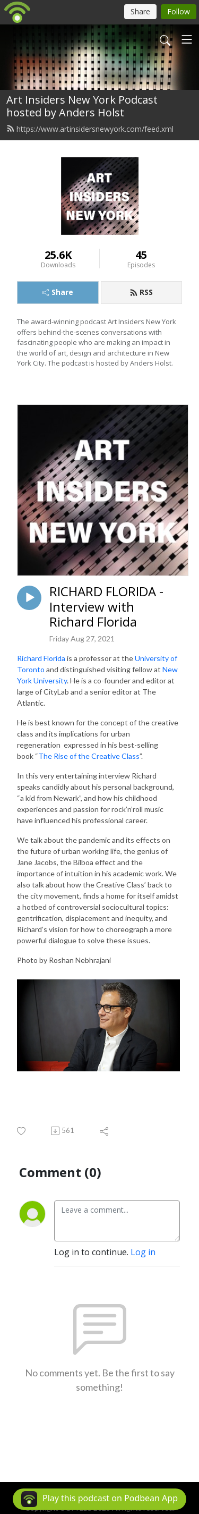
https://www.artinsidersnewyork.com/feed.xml (90, 129)
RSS (141, 292)
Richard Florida (41, 658)
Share (57, 292)
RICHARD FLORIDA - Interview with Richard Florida (106, 607)
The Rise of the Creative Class (89, 755)
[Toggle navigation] (187, 39)
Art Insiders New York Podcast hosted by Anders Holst (82, 106)
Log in (143, 1252)
